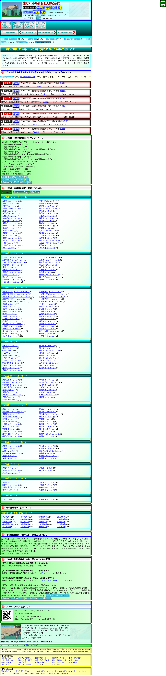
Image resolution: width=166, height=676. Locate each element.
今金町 (47, 216)
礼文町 (47, 490)
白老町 (47, 324)
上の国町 (49, 260)
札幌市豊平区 (15, 299)
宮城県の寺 (43, 517)
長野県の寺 (43, 527)
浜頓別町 (13, 412)
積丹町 (11, 321)
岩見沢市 (47, 218)
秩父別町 (49, 350)
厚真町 (10, 211)
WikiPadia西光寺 (62, 673)
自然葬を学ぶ (6, 658)
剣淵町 (47, 280)
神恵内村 (48, 262)
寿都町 (10, 334)
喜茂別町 (48, 267)
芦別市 (9, 206)
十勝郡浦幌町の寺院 (43, 42)
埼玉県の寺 (24, 522)
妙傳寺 (8, 129)
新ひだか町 (50, 331)
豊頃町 (47, 368)
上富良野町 (13, 262)
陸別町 (10, 485)
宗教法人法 (22, 662)
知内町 (47, 326)
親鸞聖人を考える (58, 658)
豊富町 (10, 370)
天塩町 (10, 358)
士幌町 (47, 314)
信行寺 (8, 98)
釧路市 (45, 272)
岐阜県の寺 (61, 527)
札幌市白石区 (52, 294)
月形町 (47, 353)
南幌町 (47, 390)
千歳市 (8, 353)
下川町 (47, 319)
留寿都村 (47, 487)
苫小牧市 (47, 363)
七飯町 (47, 387)
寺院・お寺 (5, 664)
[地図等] (63, 83)
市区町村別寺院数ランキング (12, 176)
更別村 (47, 304)
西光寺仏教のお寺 (7, 671)
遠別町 (47, 233)
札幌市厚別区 (15, 292)
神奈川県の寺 (7, 524)
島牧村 (10, 316)
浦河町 (10, 223)
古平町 (47, 429)
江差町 (10, 228)
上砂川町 (13, 260)
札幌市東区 (14, 301)
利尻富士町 (13, 487)
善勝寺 (8, 106)
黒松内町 (50, 277)
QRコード (21, 613)
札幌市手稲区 (52, 297)
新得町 (47, 329)
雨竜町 (10, 226)
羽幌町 (47, 409)
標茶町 (10, 311)
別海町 (10, 431)
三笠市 (8, 451)
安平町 (10, 213)
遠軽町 (10, 233)
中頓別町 (13, 385)
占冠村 (10, 319)
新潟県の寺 (24, 524)
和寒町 (47, 499)
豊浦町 (10, 368)
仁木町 (46, 392)
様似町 (10, 304)
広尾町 (47, 424)
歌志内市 (11, 221)
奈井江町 (11, 380)
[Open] (16, 83)
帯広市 (9, 248)
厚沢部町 (48, 208)
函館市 (9, 409)
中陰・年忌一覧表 (7, 660)
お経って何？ (73, 660)
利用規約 (34, 645)
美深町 (10, 422)
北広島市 (48, 265)
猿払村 (10, 306)
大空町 (47, 235)
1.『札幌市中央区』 (10, 32)
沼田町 (10, 397)
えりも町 (47, 230)
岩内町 (10, 218)
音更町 (10, 245)
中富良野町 (13, 387)
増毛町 (47, 446)
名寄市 (8, 390)
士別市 (45, 311)
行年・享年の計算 (7, 662)
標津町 (10, 314)
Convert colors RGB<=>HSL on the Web (42, 673)
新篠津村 (11, 329)
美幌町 (47, 422)
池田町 (47, 213)
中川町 (47, 380)
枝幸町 (47, 226)
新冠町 (11, 392)
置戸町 (47, 238)
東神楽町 (50, 414)
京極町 (11, 270)
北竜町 (11, 434)
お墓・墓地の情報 (75, 658)
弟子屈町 (48, 358)
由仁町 (46, 470)
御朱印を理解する (41, 662)
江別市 (8, 230)
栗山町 (10, 277)
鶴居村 (46, 355)
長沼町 (47, 385)
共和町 (47, 270)
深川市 (9, 426)
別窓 (26, 176)
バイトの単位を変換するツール (42, 671)
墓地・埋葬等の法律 (59, 660)
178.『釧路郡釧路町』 (45, 32)
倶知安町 (49, 275)
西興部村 (12, 395)
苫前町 (10, 365)
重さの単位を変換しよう (63, 671)
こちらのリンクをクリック (45, 573)
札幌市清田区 (15, 294)
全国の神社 (32, 39)
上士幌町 (49, 257)
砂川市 (46, 334)
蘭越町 (47, 482)
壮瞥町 (47, 336)
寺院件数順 (34, 192)
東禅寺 (8, 121)
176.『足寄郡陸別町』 (29, 32)
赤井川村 (48, 201)
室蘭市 (46, 453)
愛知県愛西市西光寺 (23, 671)
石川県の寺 (61, 524)
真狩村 (10, 448)
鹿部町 (47, 309)
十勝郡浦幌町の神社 (72, 39)
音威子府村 (50, 243)
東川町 (11, 417)
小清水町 (11, 282)
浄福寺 (8, 91)
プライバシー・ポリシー (10, 645)
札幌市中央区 (16, 297)
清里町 (10, 272)
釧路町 (10, 275)
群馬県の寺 (6, 522)
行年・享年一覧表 (24, 664)
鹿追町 (10, 309)
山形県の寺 (6, 519)
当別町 (10, 360)
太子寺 (8, 114)
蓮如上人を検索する (59, 662)
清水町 (47, 316)
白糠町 (10, 326)
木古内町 (11, 265)
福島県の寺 (24, 519)
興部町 (10, 240)
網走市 (46, 211)
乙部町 (47, 245)
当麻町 (47, 360)
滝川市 (9, 348)
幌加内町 (49, 434)
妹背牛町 (48, 456)
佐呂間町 (47, 306)
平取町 (10, 424)
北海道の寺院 (21, 42)
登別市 (10, 400)
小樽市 (8, 243)
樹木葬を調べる (40, 658)
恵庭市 (45, 228)
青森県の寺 (6, 517)
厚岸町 (10, 208)
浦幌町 (47, 223)
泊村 (45, 365)
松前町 (47, 448)
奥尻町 (10, 238)
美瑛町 (10, 414)
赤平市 (9, 203)
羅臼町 (10, 482)
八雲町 (10, 468)
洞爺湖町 (11, 363)
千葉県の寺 (43, 522)
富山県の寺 (43, 524)
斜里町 (47, 321)
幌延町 (10, 436)
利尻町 (47, 485)
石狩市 (9, 216)
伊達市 (7, 350)
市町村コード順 (20, 192)
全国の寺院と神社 (10, 39)
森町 (7, 458)
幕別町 (10, 446)
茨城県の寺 (43, 519)
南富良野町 (51, 451)
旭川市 (47, 203)
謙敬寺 (8, 83)
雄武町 (10, 235)
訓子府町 (12, 280)
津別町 (10, 355)
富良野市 (9, 429)
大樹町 (10, 346)
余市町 (10, 473)
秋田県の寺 (61, 517)
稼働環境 (25, 645)
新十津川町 (14, 331)
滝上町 (48, 348)
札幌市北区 (50, 292)
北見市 (8, 267)
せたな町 (11, 336)
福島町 (47, 426)
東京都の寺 (61, 522)
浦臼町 (47, 221)
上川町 (10, 257)
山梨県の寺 (24, 527)
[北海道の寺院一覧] (28, 77)
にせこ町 (47, 395)
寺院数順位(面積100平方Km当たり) (14, 182)
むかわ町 (11, 453)
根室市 (45, 397)
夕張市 (46, 468)
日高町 (47, 417)
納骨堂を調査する (24, 658)
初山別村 (12, 324)
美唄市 (45, 419)
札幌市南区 (51, 301)
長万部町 (50, 240)
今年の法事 (73, 662)
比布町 (10, 419)
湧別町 (10, 470)
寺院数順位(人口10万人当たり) (12, 179)
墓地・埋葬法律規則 (25, 660)
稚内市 (10, 499)
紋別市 (46, 458)
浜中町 (47, 412)
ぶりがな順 (6, 192)
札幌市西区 (50, 299)
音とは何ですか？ (80, 671)
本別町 (47, 436)
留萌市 (8, 490)
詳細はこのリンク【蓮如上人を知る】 (15, 553)
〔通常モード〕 (6, 77)
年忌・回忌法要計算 (42, 660)
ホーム (38, 17)
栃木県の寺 (61, 519)
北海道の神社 (51, 39)
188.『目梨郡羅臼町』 (65, 32)
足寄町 (47, 206)
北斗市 (45, 431)
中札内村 (12, 382)
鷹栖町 (47, 346)
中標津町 (49, 382)
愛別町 (10, 201)
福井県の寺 (6, 527)
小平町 (47, 248)
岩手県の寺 (24, 517)
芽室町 (10, 456)
